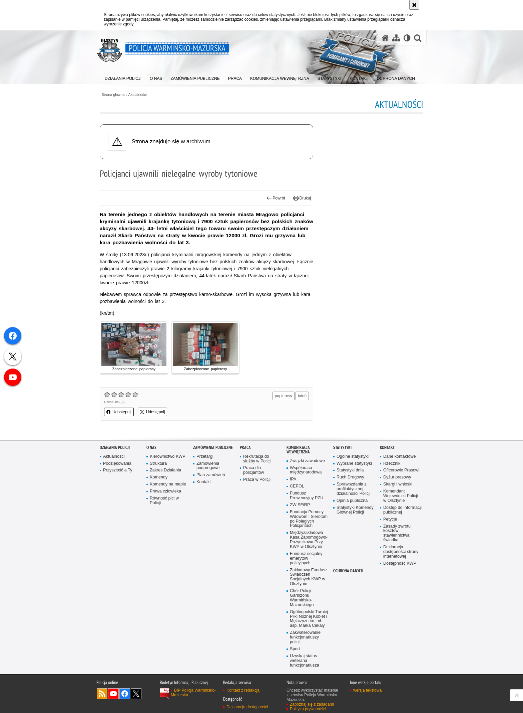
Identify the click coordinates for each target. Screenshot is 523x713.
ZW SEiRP (300, 505)
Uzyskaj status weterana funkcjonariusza (304, 661)
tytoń (302, 396)
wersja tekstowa (367, 690)
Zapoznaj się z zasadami (312, 704)
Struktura (158, 463)
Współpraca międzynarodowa (306, 470)
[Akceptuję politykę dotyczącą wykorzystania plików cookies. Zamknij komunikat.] (414, 5)
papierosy (283, 396)
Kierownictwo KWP (167, 456)
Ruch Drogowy (350, 477)
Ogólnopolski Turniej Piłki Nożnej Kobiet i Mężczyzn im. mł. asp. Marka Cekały (309, 619)
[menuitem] (123, 77)
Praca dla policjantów (253, 470)
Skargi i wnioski (397, 484)
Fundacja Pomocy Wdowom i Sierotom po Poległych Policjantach (309, 519)
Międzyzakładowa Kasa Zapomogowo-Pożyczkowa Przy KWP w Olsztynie (309, 540)
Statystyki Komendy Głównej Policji (355, 510)
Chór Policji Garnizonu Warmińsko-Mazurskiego (302, 598)
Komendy (158, 477)
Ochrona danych (348, 571)
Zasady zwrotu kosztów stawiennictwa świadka (397, 533)
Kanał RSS (102, 693)
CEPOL (297, 486)
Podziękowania (117, 463)
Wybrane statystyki (354, 463)
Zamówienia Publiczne (213, 447)
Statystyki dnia (350, 470)
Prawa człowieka (165, 491)
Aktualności (137, 95)
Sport (295, 649)
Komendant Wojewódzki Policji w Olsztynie (400, 496)
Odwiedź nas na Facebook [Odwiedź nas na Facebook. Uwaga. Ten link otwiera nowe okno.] (124, 693)
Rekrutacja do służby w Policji (257, 458)
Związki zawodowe (307, 461)
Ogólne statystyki (353, 456)
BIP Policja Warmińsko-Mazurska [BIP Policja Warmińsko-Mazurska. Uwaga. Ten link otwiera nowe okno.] (193, 692)
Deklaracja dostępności (247, 707)
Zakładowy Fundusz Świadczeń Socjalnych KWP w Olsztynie (308, 577)
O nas (151, 447)
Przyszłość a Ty (117, 470)
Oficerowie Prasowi (401, 470)
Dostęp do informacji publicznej (402, 510)
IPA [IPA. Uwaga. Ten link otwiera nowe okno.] (293, 479)
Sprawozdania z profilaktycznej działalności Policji (354, 489)
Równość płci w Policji (164, 500)
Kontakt (203, 482)
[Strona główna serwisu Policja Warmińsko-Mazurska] (385, 38)
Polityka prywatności (308, 709)
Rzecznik (391, 463)
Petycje (390, 519)
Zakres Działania (165, 470)
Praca (245, 447)
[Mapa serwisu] (396, 38)
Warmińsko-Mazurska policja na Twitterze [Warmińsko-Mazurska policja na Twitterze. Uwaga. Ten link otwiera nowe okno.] (136, 693)
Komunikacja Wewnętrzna (298, 450)
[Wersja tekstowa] (407, 38)
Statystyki (342, 447)
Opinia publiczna (352, 500)
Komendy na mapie (168, 484)
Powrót (276, 198)
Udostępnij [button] (118, 412)
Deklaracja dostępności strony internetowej (400, 552)
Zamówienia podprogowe (208, 465)
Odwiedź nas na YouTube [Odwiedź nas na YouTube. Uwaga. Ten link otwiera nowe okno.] (113, 693)
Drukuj (302, 198)
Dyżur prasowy (397, 477)
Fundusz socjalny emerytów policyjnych (306, 558)
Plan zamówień (210, 475)
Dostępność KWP (399, 563)
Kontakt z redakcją (242, 690)
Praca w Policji (257, 479)
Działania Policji (115, 447)
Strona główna (112, 95)
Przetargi (204, 456)
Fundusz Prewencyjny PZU (306, 495)
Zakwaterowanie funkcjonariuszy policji (305, 637)
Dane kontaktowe (399, 456)
